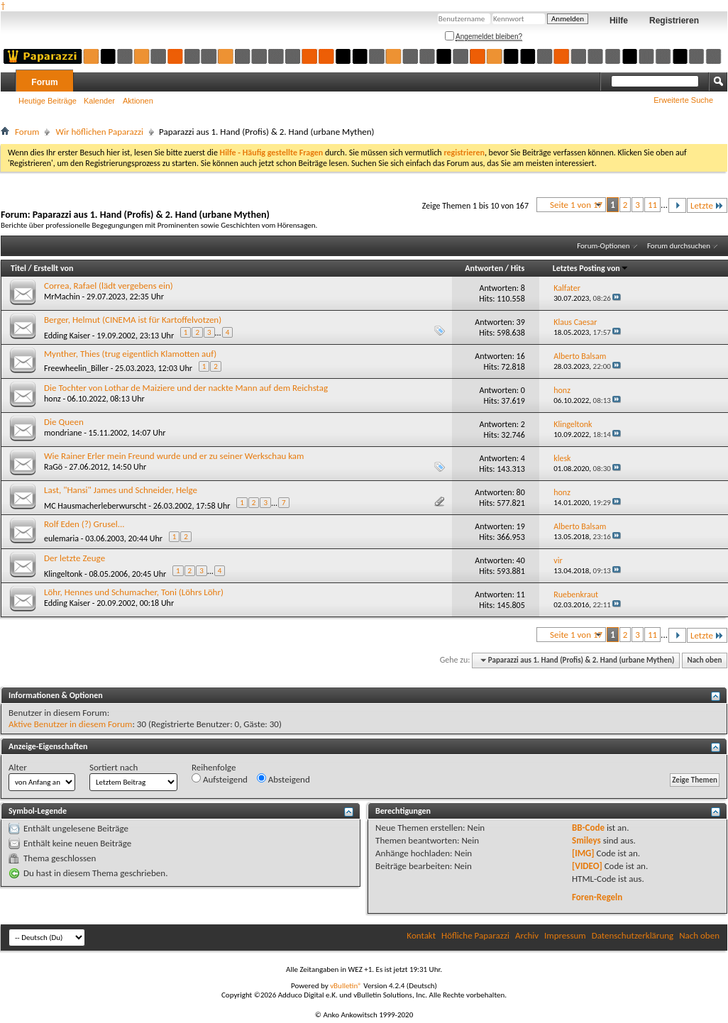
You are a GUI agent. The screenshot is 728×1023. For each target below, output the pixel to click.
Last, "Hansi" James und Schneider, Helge (120, 490)
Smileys (586, 840)
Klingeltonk (63, 574)
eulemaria (61, 538)
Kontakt (421, 935)
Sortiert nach (113, 767)
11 (652, 204)
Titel (18, 268)
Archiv (527, 935)
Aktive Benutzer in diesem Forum (70, 724)
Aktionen (138, 100)
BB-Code (588, 827)
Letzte (707, 205)
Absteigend (283, 779)
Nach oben (704, 660)
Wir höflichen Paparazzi (99, 131)
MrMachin (62, 297)
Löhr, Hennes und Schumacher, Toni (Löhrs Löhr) (134, 592)
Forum (44, 82)
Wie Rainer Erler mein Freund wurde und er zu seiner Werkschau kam (174, 455)
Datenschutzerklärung (633, 935)
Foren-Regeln (597, 897)
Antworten (484, 268)
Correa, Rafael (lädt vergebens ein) (108, 285)
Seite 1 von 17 (576, 204)
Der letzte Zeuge (74, 558)
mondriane (63, 433)
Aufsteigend (220, 779)
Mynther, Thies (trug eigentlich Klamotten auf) (130, 353)
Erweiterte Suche (683, 100)
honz (52, 399)
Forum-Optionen (603, 245)
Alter (18, 767)
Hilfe (619, 21)
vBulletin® (346, 985)
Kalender (99, 100)
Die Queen (64, 421)
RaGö (53, 467)
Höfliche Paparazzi (475, 935)
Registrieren (674, 21)
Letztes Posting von (591, 268)
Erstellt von (53, 268)
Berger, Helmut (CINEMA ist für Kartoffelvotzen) (132, 319)
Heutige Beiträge (47, 100)
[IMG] (583, 853)
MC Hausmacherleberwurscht (95, 506)
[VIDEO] (587, 866)
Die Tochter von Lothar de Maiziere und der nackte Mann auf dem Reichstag (186, 387)
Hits (517, 268)
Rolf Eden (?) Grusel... (84, 524)
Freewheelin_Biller (76, 368)
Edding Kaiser (67, 336)
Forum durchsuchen (678, 245)
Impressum (565, 935)
